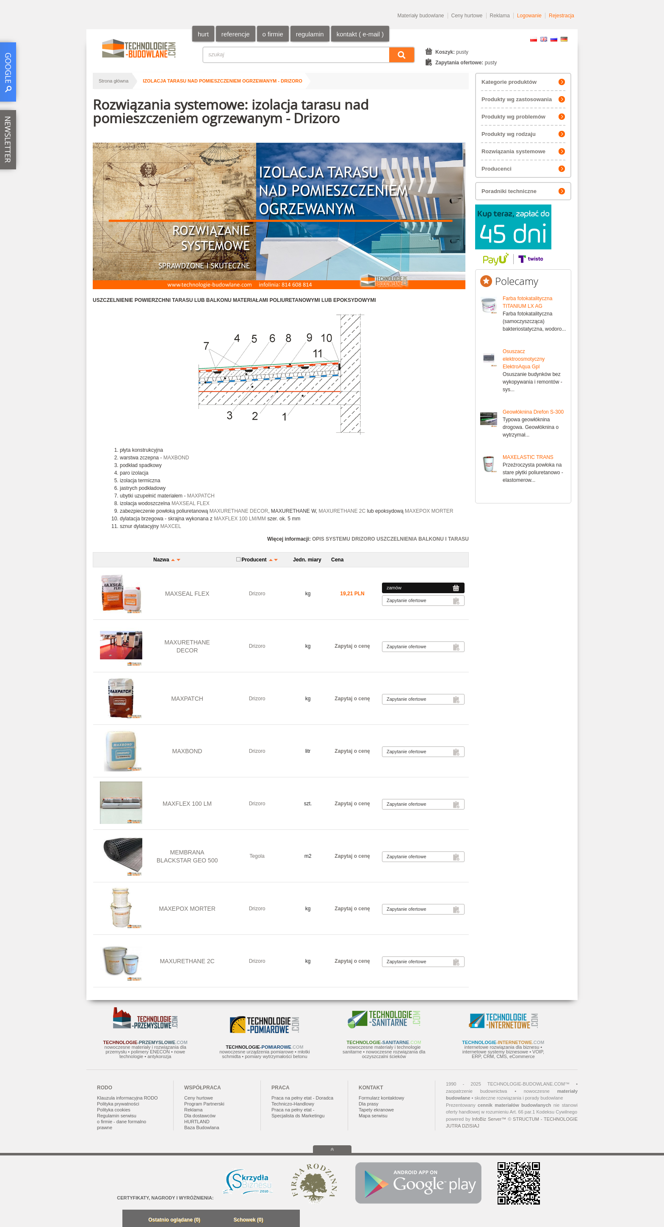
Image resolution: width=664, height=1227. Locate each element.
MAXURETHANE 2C (342, 511)
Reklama (500, 16)
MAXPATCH (201, 496)
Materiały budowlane (420, 16)
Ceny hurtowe (467, 16)
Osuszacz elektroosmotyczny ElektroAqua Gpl (524, 359)
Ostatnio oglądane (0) (174, 1220)
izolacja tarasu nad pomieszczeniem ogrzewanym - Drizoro (222, 80)
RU (554, 39)
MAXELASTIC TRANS (528, 457)
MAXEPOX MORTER (429, 511)
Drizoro (257, 594)
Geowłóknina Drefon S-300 (533, 412)
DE (564, 39)
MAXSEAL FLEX (191, 503)
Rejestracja (561, 16)
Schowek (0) (248, 1220)
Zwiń (291, 1220)
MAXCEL (170, 526)
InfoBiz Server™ (489, 1119)
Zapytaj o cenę (352, 646)
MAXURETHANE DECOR (238, 511)
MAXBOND (176, 458)
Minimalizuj (131, 1220)
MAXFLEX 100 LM (187, 803)
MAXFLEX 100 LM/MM (240, 519)
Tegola (256, 856)
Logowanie (529, 16)
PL (533, 39)
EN (543, 39)
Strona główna (113, 80)
